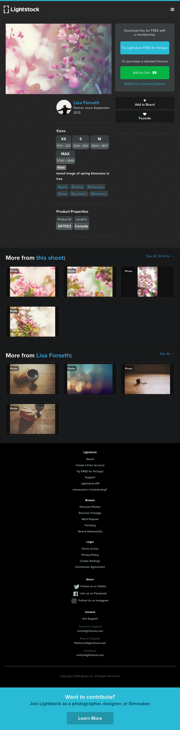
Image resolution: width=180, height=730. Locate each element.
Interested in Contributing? (90, 489)
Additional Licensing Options (145, 83)
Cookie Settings (90, 561)
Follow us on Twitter (93, 586)
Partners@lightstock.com (90, 643)
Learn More (90, 718)
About (90, 459)
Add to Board (145, 103)
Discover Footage (90, 513)
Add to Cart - (145, 72)
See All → (167, 354)
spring (77, 187)
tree (62, 194)
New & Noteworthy (90, 531)
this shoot (50, 257)
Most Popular (90, 519)
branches (98, 194)
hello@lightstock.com (90, 655)
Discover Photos (90, 507)
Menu (172, 9)
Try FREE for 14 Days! (90, 471)
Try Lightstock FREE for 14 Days (145, 47)
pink (62, 187)
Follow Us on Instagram (93, 600)
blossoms (96, 187)
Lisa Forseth (86, 102)
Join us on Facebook (93, 593)
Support (90, 477)
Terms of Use (90, 549)
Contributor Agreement (90, 567)
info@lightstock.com (90, 631)
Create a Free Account (90, 465)
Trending (90, 525)
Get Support (90, 619)
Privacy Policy (90, 555)
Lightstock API (90, 483)
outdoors (79, 194)
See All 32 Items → (160, 256)
